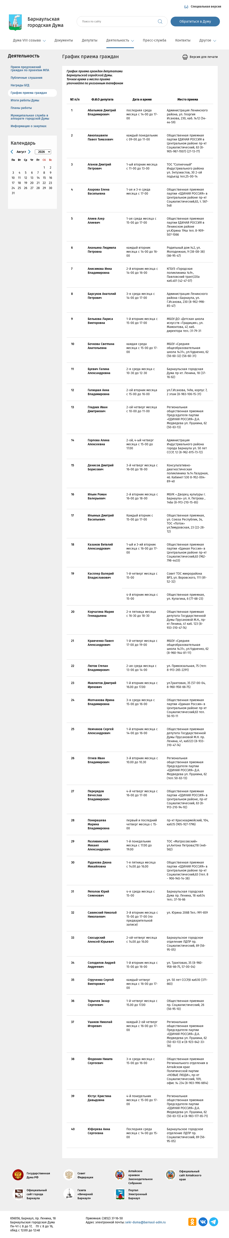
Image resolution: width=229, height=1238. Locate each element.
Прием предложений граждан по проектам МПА (30, 68)
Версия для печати (204, 57)
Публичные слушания (26, 78)
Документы (64, 40)
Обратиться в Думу (195, 21)
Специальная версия (206, 6)
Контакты (183, 40)
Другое (207, 40)
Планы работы (21, 108)
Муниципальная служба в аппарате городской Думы (30, 117)
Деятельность (120, 40)
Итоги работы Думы (25, 100)
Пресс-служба (154, 40)
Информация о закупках (28, 126)
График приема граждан (29, 93)
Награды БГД (20, 85)
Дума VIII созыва (29, 40)
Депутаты (90, 40)
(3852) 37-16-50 (112, 1218)
